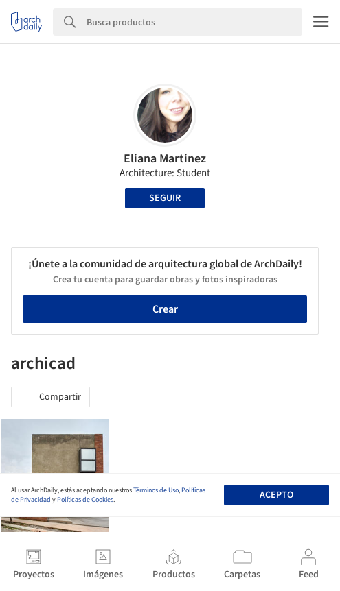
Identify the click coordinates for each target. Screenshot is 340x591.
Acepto (276, 495)
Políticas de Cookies (85, 500)
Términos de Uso (156, 490)
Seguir (165, 198)
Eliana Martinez (165, 158)
